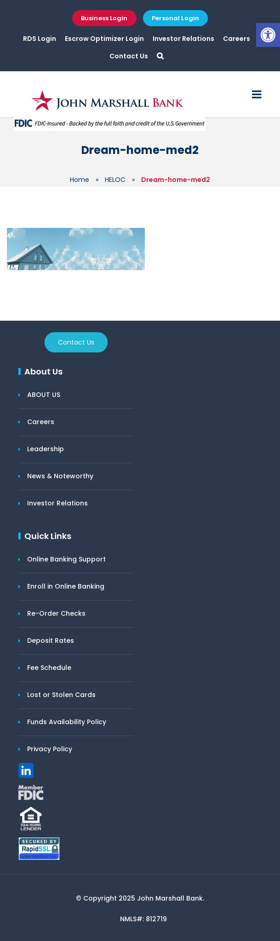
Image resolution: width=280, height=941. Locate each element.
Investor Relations (183, 38)
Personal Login (175, 18)
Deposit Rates (50, 640)
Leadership (45, 448)
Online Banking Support (66, 559)
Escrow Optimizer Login (104, 38)
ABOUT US (43, 394)
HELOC (115, 179)
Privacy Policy (49, 749)
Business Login (104, 18)
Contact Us (128, 56)
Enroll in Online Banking (65, 586)
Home (79, 179)
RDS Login (39, 38)
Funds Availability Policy (66, 721)
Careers (236, 38)
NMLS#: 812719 (143, 919)
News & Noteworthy (60, 476)
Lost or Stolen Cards (61, 694)
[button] (268, 35)
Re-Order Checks (56, 613)
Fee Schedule (49, 667)
